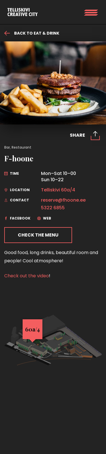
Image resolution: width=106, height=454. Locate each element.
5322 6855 (53, 208)
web (44, 218)
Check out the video (26, 276)
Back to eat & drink (31, 33)
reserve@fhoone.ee (63, 200)
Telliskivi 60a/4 (58, 190)
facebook (17, 218)
